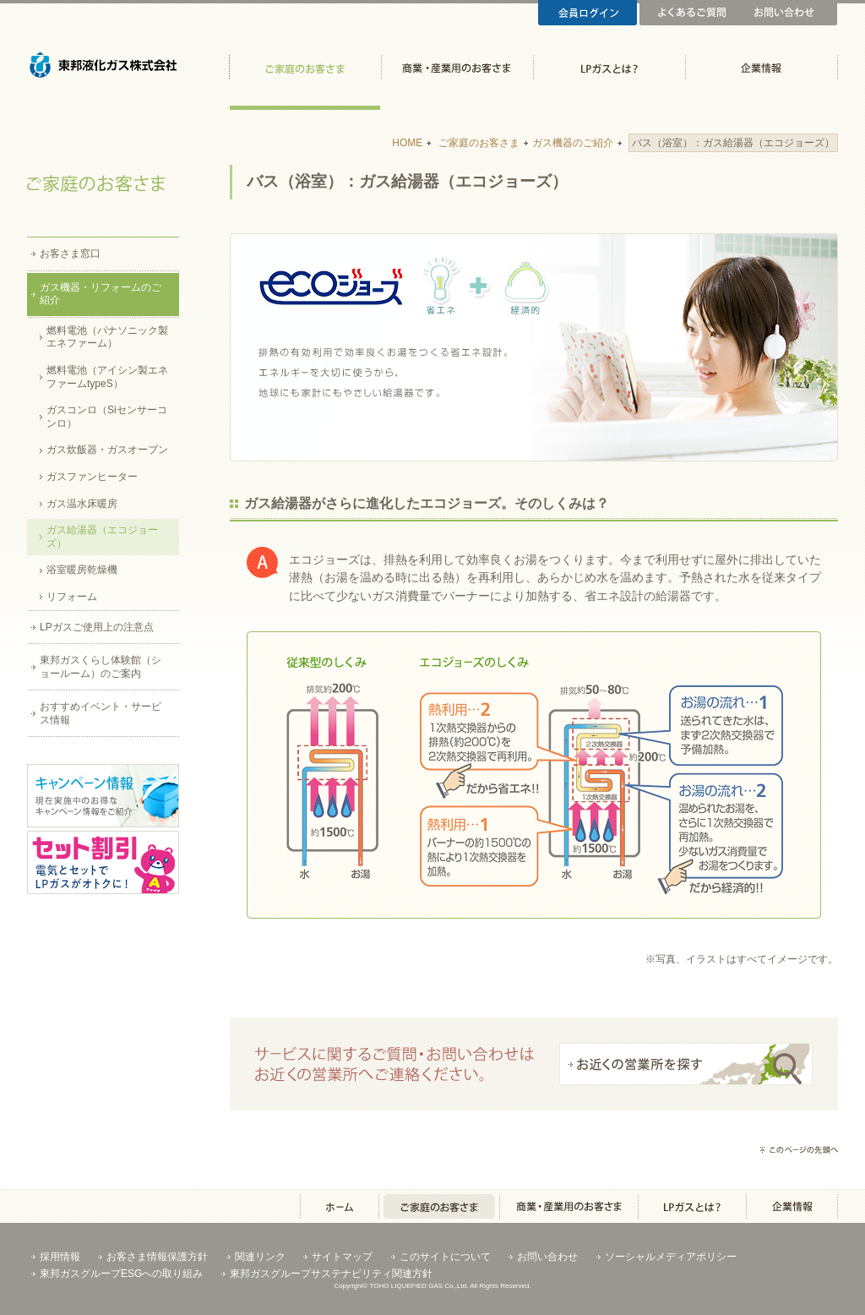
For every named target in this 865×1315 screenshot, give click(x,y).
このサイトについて (445, 1257)
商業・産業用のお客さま (456, 76)
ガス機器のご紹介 (572, 143)
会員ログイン (587, 12)
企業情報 (760, 76)
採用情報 (60, 1257)
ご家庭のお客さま (304, 76)
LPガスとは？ (608, 76)
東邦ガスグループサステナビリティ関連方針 (331, 1274)
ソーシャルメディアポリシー (671, 1257)
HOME (407, 143)
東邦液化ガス (103, 76)
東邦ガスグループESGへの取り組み (121, 1274)
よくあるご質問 (688, 12)
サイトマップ (342, 1257)
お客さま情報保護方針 (157, 1257)
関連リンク (260, 1257)
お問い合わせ (787, 12)
